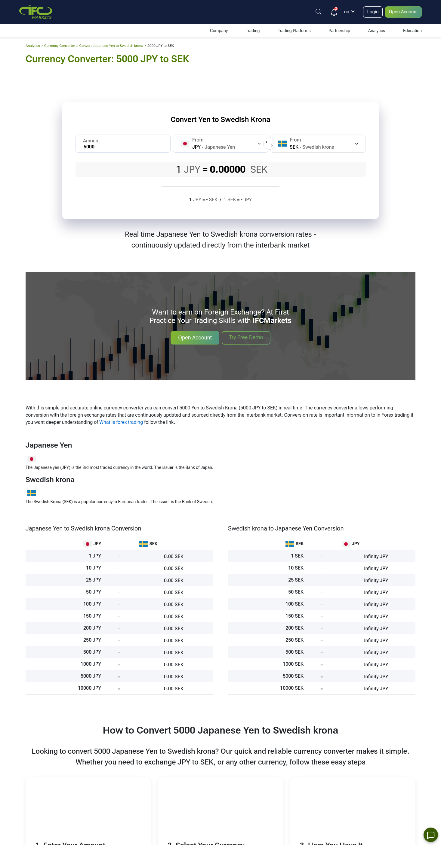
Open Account (403, 12)
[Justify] (317, 12)
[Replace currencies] (269, 144)
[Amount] (123, 143)
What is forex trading (121, 422)
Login (371, 12)
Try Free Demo (246, 337)
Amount (91, 141)
